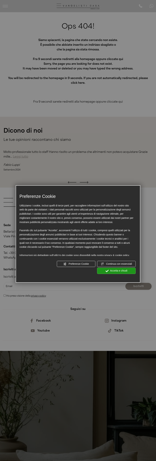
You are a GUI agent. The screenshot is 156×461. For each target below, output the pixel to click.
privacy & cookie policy (116, 255)
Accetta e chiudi (116, 270)
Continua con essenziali (116, 263)
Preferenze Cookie (76, 263)
